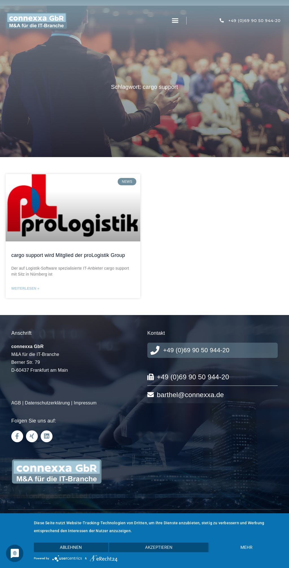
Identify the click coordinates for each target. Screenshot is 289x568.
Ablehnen (71, 547)
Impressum (85, 402)
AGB (16, 402)
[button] (175, 20)
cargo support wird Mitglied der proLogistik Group (68, 255)
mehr (246, 547)
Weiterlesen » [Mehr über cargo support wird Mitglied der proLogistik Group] (25, 288)
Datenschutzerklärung (47, 402)
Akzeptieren (158, 547)
